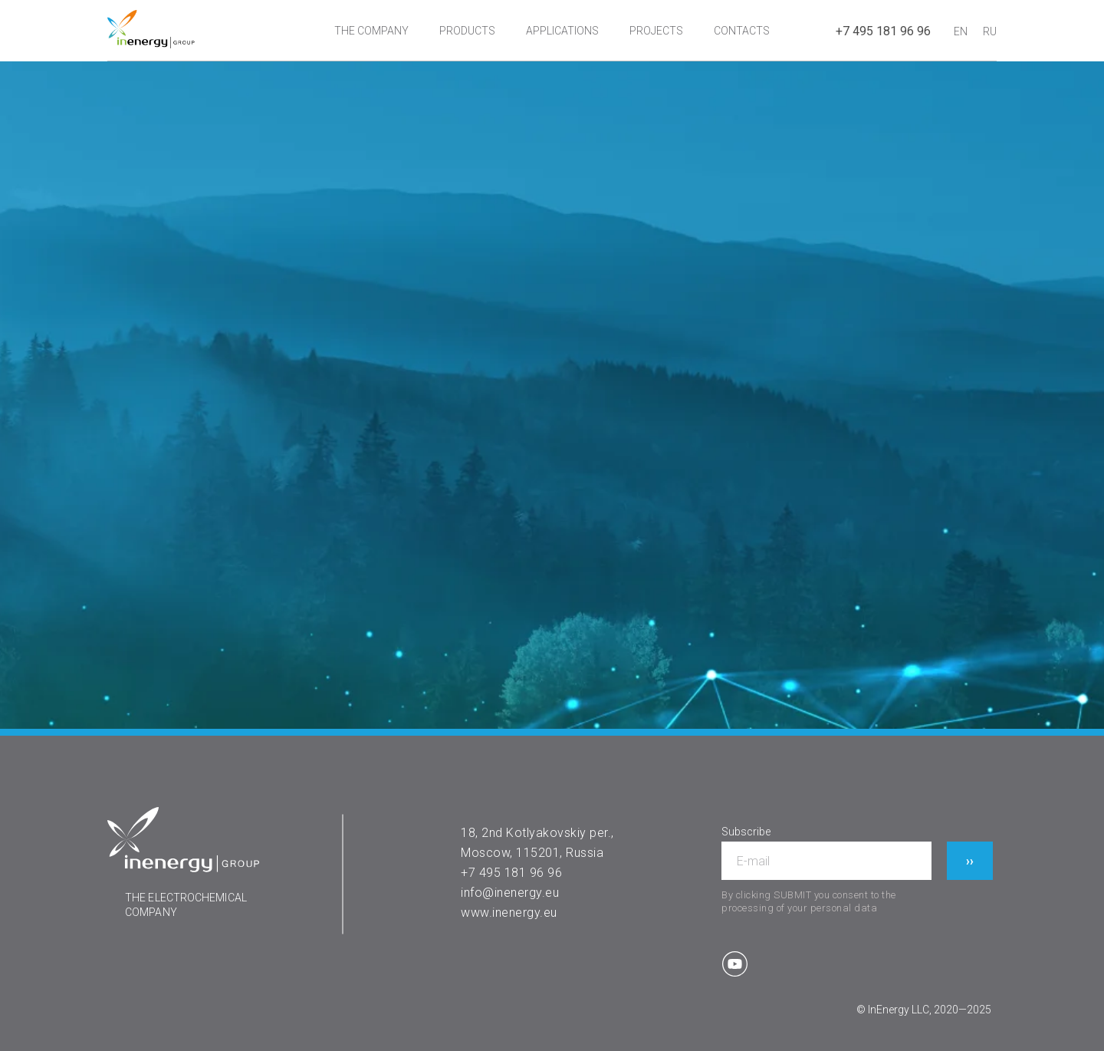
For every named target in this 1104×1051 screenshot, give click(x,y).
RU (990, 31)
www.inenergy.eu (509, 912)
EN (961, 31)
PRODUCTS (467, 31)
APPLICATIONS (562, 31)
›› (970, 861)
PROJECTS (656, 31)
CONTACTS (742, 31)
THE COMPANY (371, 31)
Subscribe (745, 831)
